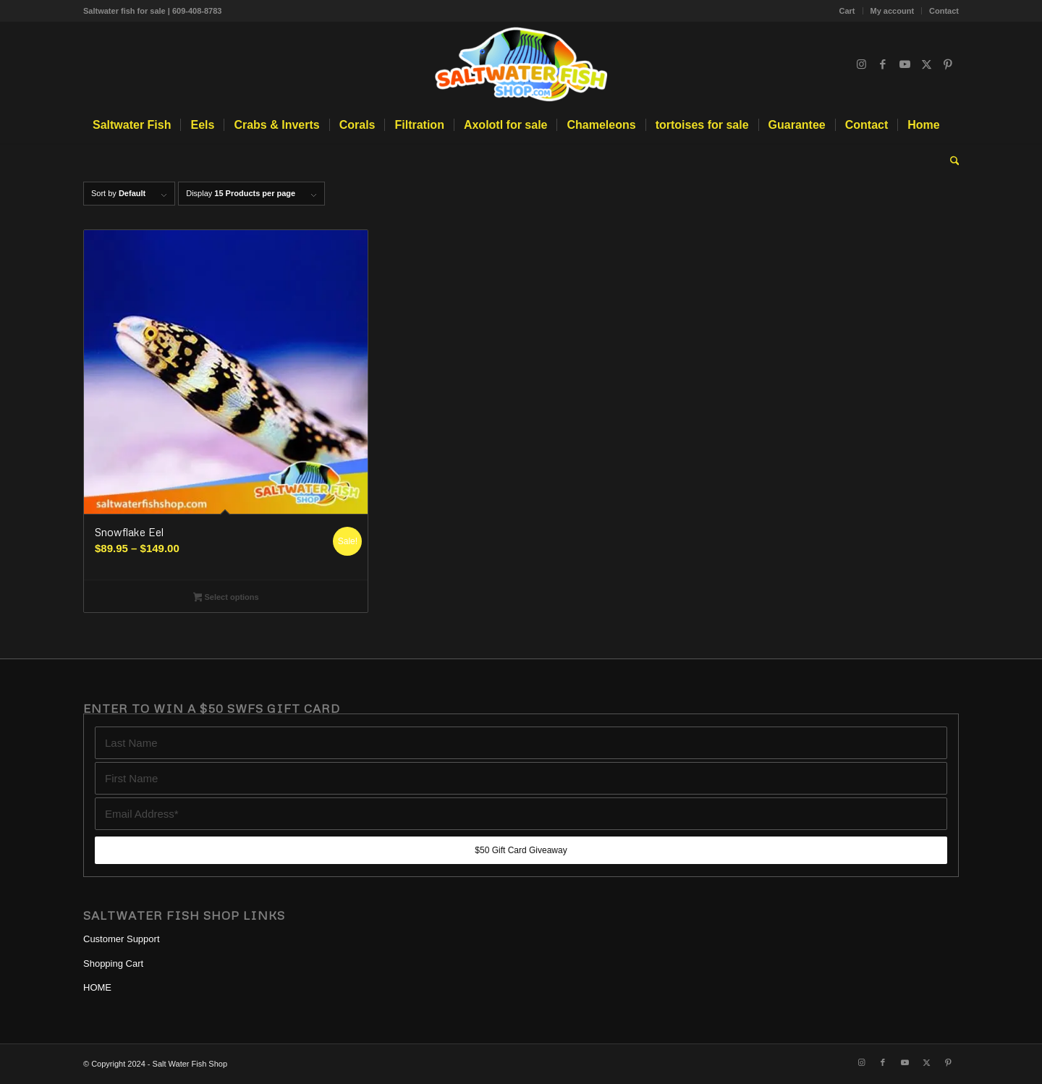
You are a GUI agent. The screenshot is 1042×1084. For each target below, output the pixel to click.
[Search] (950, 161)
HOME (97, 987)
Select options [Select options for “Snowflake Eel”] (226, 598)
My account (893, 11)
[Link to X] (926, 64)
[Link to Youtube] (904, 64)
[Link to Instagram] (861, 64)
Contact (944, 11)
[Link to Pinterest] (948, 64)
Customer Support (121, 938)
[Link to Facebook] (883, 64)
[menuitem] (847, 10)
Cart (847, 11)
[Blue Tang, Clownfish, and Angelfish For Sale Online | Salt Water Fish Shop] (521, 64)
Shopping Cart (113, 963)
